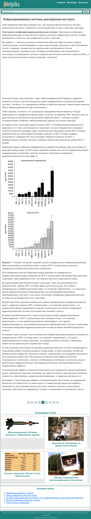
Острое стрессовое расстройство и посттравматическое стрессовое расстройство (44, 498)
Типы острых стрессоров (17, 503)
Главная (61, 2)
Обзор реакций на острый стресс (21, 495)
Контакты (83, 2)
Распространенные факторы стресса (23, 500)
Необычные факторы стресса (20, 493)
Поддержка (46, 515)
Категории (72, 2)
